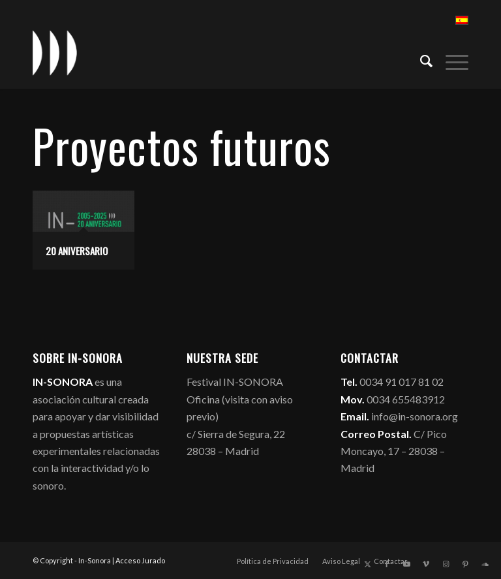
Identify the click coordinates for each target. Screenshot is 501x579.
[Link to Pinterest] (465, 564)
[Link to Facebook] (387, 564)
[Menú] (450, 59)
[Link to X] (367, 564)
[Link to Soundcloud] (484, 564)
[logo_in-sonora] (55, 52)
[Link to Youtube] (406, 564)
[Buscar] (420, 59)
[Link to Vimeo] (426, 564)
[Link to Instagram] (445, 564)
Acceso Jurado (140, 560)
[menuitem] (420, 59)
